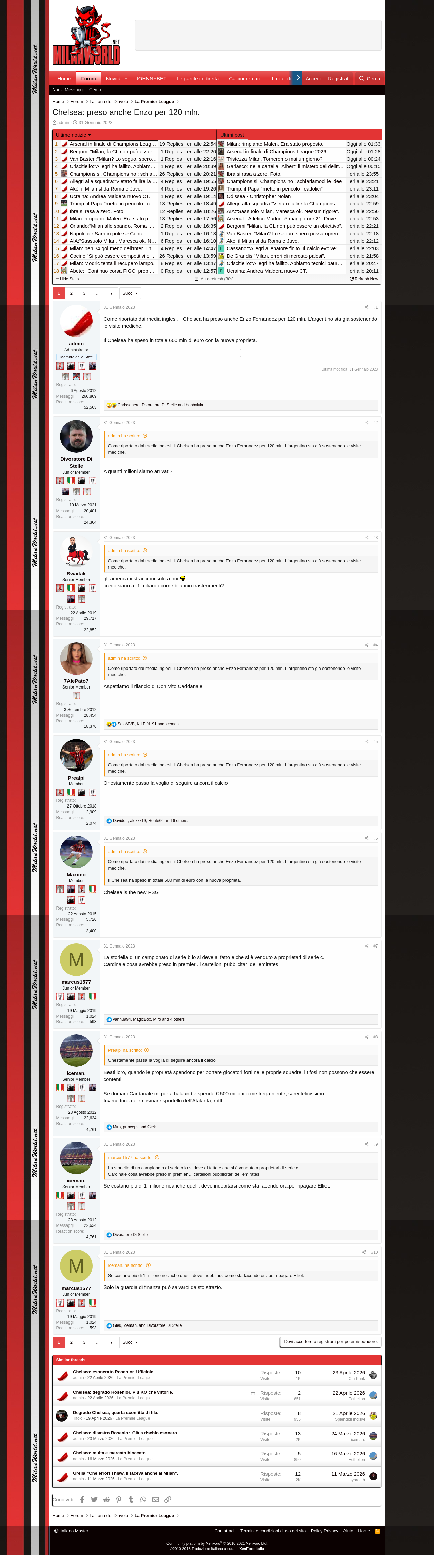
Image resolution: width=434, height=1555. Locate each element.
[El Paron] (71, 366)
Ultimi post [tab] (232, 135)
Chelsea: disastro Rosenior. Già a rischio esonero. (125, 1432)
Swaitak (76, 573)
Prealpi (76, 778)
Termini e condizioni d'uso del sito (273, 1530)
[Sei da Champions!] (81, 366)
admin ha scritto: (124, 435)
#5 (375, 741)
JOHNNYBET (151, 78)
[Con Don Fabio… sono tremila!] (92, 366)
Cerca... (97, 89)
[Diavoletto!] (60, 366)
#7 (375, 946)
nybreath (357, 1480)
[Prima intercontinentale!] (87, 376)
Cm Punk (357, 1378)
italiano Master (71, 1530)
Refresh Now (364, 279)
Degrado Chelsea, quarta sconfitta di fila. (115, 1412)
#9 (375, 1144)
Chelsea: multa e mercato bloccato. (110, 1452)
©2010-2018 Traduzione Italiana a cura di (217, 1549)
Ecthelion (357, 1399)
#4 (375, 645)
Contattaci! (224, 1530)
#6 (375, 838)
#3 (375, 537)
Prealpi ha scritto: (125, 1050)
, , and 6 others (150, 820)
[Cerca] (369, 78)
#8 (375, 1037)
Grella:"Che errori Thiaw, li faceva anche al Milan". (125, 1473)
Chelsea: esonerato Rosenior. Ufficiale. (114, 1371)
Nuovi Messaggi (68, 89)
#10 (374, 1252)
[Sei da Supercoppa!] (65, 376)
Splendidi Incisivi (350, 1419)
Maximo (76, 874)
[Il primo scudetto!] (71, 480)
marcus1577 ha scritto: (130, 1157)
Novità (113, 78)
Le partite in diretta (198, 78)
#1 (375, 307)
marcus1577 (76, 982)
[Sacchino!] (76, 376)
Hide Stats (67, 279)
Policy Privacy (324, 1530)
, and (160, 405)
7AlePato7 (76, 681)
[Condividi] (366, 308)
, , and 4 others (149, 1019)
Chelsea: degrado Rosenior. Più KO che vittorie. (123, 1392)
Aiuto (348, 1530)
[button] (126, 78)
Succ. (128, 293)
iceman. (76, 1073)
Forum (88, 78)
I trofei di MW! (287, 78)
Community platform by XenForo (217, 1543)
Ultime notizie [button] (71, 135)
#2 (375, 422)
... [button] (98, 293)
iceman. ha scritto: (126, 1265)
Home (64, 78)
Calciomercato (245, 78)
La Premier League (134, 1377)
